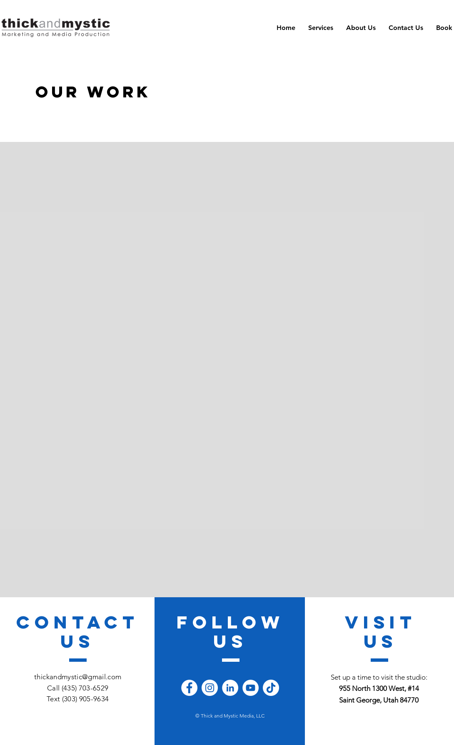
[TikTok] (271, 688)
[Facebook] (189, 688)
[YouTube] (250, 688)
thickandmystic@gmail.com (77, 677)
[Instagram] (210, 688)
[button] (320, 27)
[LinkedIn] (230, 688)
